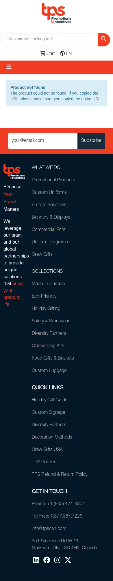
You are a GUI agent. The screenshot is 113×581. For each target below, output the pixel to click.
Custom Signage (48, 413)
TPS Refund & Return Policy (59, 475)
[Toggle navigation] (9, 67)
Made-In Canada (48, 284)
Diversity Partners (49, 334)
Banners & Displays (51, 217)
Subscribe (91, 141)
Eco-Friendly (44, 296)
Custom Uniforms (49, 193)
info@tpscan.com (49, 529)
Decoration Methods (52, 437)
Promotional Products (53, 180)
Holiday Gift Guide (49, 400)
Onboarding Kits (48, 346)
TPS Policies (44, 462)
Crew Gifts (42, 255)
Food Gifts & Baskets (53, 358)
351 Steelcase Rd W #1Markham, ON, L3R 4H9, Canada (64, 545)
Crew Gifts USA (47, 450)
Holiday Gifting (46, 309)
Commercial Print (49, 230)
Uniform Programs (50, 242)
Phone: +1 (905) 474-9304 (58, 504)
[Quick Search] (49, 39)
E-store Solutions (49, 205)
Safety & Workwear (50, 321)
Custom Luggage (49, 371)
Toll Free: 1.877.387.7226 (57, 516)
